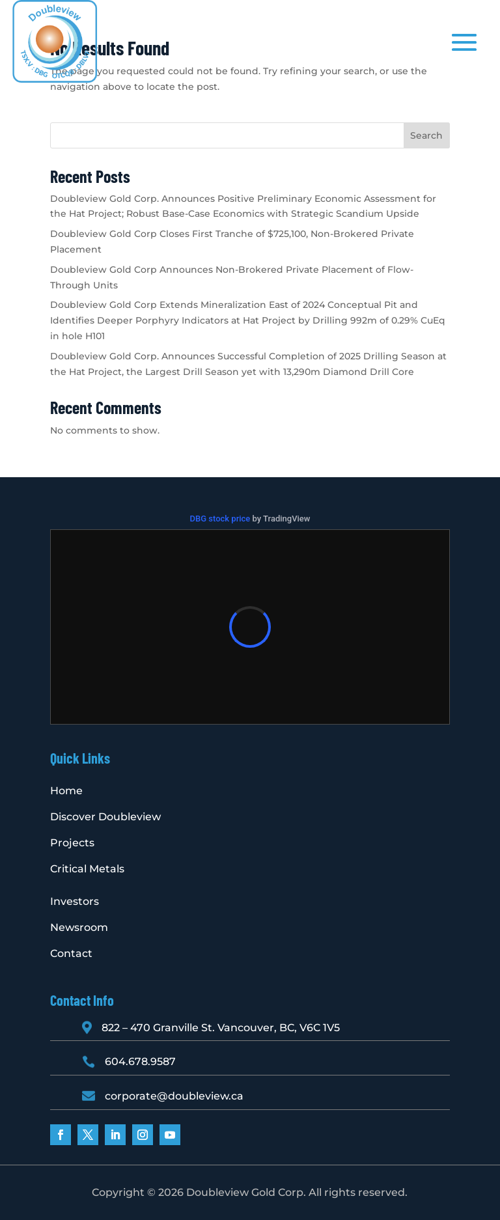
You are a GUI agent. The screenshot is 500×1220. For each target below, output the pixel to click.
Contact (71, 953)
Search (426, 135)
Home (66, 790)
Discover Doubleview (105, 817)
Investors (74, 901)
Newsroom (79, 927)
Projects (72, 843)
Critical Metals (87, 869)
